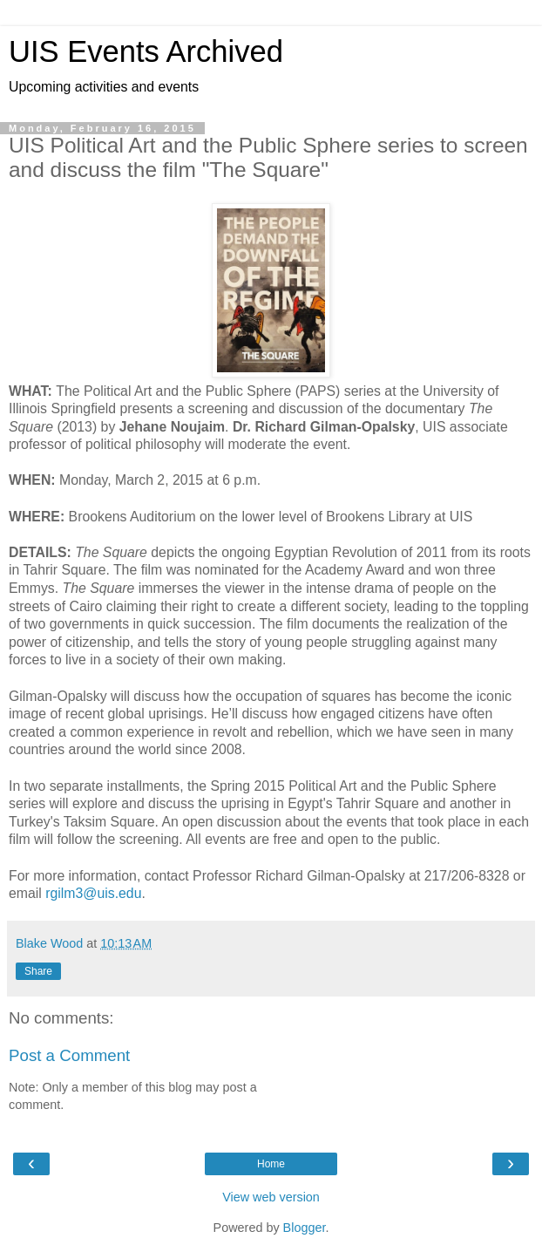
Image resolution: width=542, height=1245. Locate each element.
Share (38, 971)
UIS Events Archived (146, 51)
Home (271, 1164)
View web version (271, 1197)
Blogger (304, 1228)
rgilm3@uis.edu (93, 893)
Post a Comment (69, 1055)
